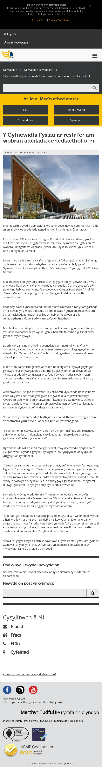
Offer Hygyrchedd (16, 42)
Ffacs (12, 635)
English (10, 34)
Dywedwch (76, 120)
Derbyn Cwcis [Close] (39, 20)
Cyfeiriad (16, 652)
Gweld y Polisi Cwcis (59, 20)
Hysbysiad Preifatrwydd (53, 721)
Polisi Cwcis (31, 721)
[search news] (44, 593)
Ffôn (11, 643)
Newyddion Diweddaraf (38, 70)
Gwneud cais (25, 120)
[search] (46, 88)
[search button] (94, 88)
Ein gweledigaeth (12, 721)
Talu (25, 110)
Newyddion (10, 70)
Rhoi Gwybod (76, 110)
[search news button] (92, 593)
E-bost (13, 626)
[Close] (90, 6)
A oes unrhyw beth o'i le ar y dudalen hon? (29, 674)
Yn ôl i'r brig (76, 721)
